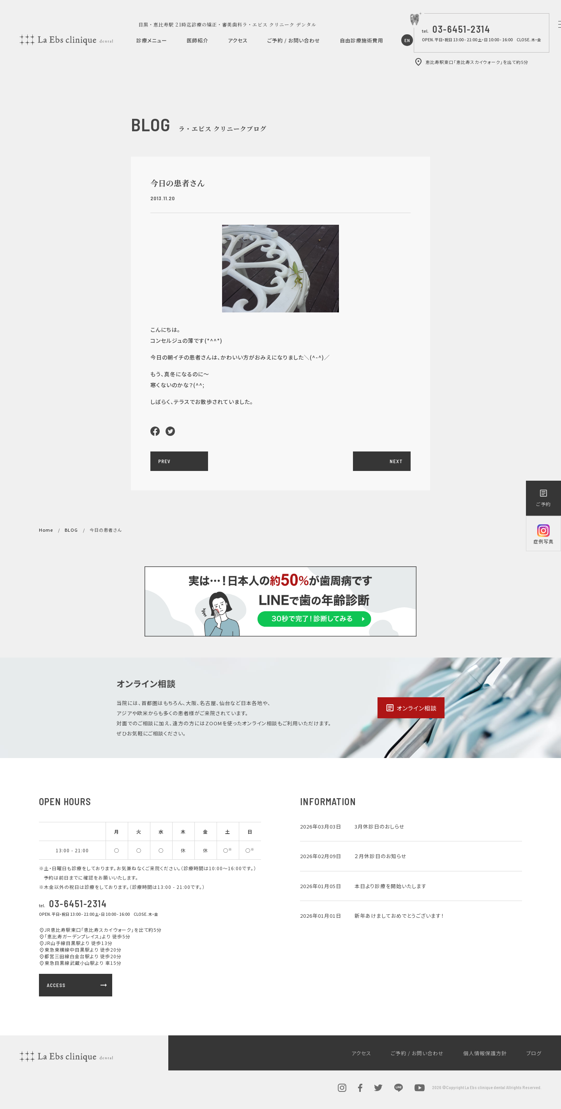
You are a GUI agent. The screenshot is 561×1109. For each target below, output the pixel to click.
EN (407, 40)
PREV (164, 461)
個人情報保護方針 (485, 1053)
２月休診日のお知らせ (381, 856)
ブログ (534, 1053)
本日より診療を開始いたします (391, 886)
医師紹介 (197, 40)
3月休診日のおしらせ (380, 826)
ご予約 (543, 497)
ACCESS (77, 985)
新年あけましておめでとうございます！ (399, 915)
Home (46, 530)
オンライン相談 (411, 707)
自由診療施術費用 (361, 40)
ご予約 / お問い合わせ (293, 40)
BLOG (71, 530)
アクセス (238, 40)
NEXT (396, 461)
